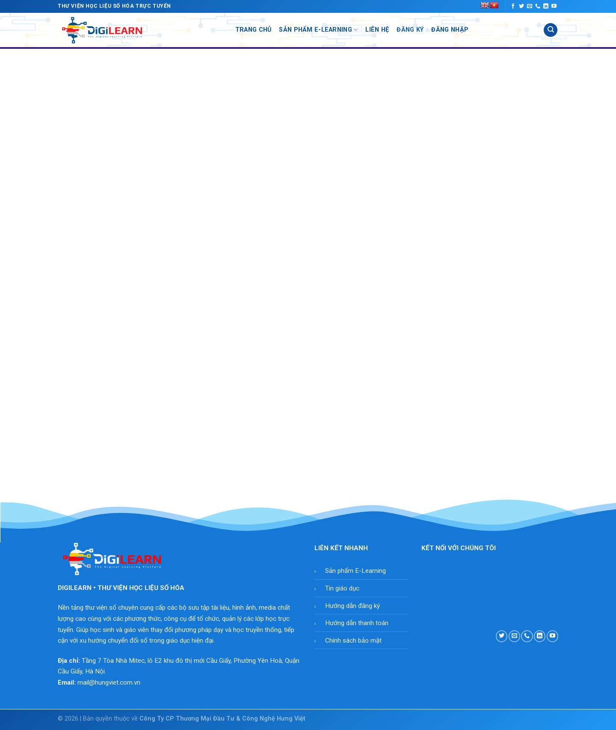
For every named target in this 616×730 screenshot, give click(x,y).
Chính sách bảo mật (353, 640)
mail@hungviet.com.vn (108, 682)
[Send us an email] (529, 6)
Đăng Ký (410, 29)
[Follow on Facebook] (512, 6)
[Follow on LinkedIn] (545, 6)
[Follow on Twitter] (521, 6)
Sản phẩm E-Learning (355, 571)
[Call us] (537, 6)
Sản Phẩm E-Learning (318, 30)
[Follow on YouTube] (554, 6)
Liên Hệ (377, 29)
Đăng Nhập (449, 29)
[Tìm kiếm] (550, 30)
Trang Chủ (253, 29)
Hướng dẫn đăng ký (352, 606)
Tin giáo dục (342, 588)
